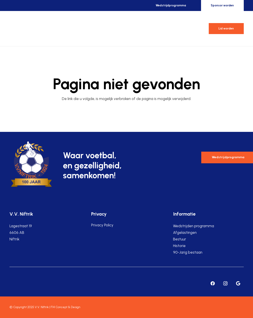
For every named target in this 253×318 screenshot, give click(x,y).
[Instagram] (225, 283)
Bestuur (179, 239)
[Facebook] (212, 283)
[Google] (238, 283)
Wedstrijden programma (193, 226)
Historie (179, 245)
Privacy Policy (102, 225)
